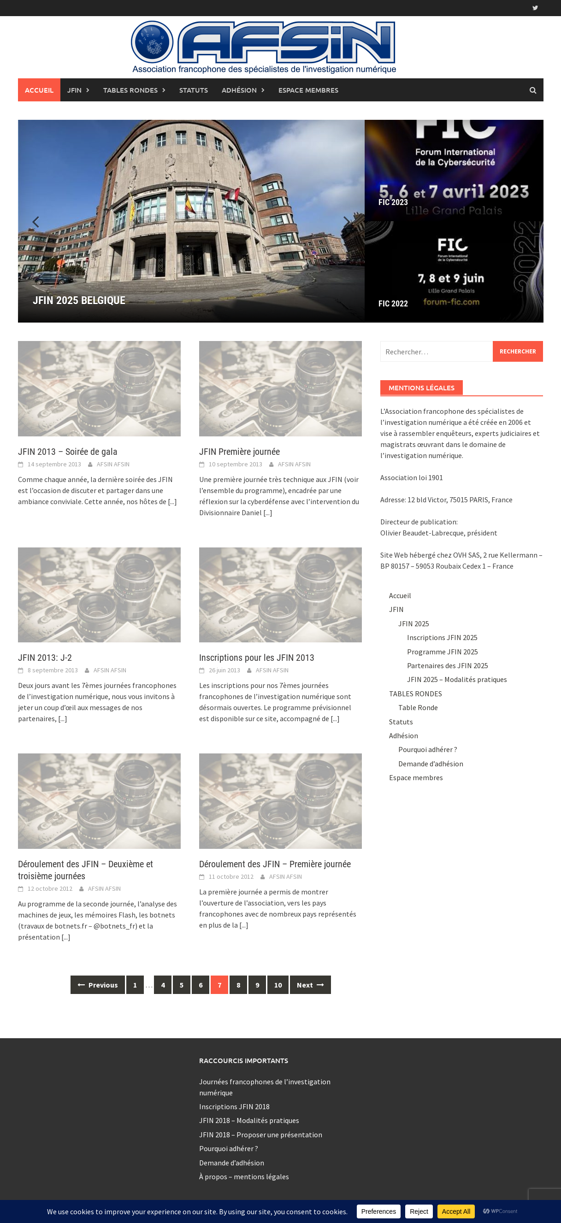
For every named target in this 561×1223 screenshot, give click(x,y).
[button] (341, 221)
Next (310, 984)
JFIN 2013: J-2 (45, 657)
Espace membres (308, 89)
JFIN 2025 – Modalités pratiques (457, 679)
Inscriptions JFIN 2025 (442, 637)
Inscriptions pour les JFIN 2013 (256, 657)
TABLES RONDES (130, 89)
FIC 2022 (393, 303)
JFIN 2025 (413, 623)
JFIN (74, 89)
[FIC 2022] (454, 272)
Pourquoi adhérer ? (427, 749)
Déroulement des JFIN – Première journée (275, 864)
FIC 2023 (393, 202)
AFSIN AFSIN (113, 464)
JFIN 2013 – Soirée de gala (68, 451)
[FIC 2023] (454, 170)
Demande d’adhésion (430, 763)
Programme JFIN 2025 (442, 651)
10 (278, 984)
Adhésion (239, 89)
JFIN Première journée (239, 451)
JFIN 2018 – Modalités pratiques (249, 1120)
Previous (97, 984)
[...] (172, 501)
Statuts (193, 89)
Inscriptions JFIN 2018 (234, 1106)
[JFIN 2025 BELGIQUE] (191, 221)
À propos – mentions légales (244, 1176)
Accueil (39, 89)
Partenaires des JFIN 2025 (447, 665)
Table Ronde (418, 707)
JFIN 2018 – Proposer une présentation (260, 1134)
